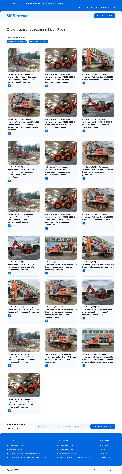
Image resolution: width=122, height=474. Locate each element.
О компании (75, 7)
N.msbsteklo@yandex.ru (66, 453)
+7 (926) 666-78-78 (16, 4)
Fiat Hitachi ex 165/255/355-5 (17, 42)
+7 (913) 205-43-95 (65, 449)
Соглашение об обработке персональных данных (97, 470)
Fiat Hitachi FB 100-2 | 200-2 (38, 42)
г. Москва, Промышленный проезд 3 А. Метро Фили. (27, 457)
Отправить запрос (103, 426)
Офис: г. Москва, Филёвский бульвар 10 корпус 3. (46, 4)
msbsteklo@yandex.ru (15, 449)
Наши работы (106, 7)
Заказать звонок (104, 16)
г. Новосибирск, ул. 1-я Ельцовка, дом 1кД (73, 457)
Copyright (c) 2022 (13, 470)
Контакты (94, 7)
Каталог (85, 7)
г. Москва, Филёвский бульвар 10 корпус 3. (23, 453)
